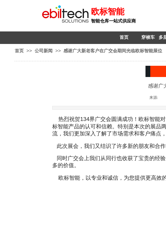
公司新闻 (44, 50)
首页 (124, 37)
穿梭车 (148, 37)
